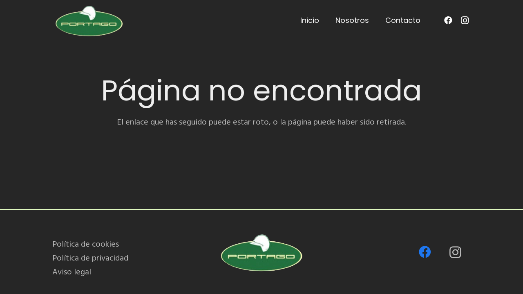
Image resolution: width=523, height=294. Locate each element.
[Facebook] (448, 20)
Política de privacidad (90, 258)
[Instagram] (464, 20)
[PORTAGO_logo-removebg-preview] (88, 20)
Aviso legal (71, 271)
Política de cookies (85, 244)
